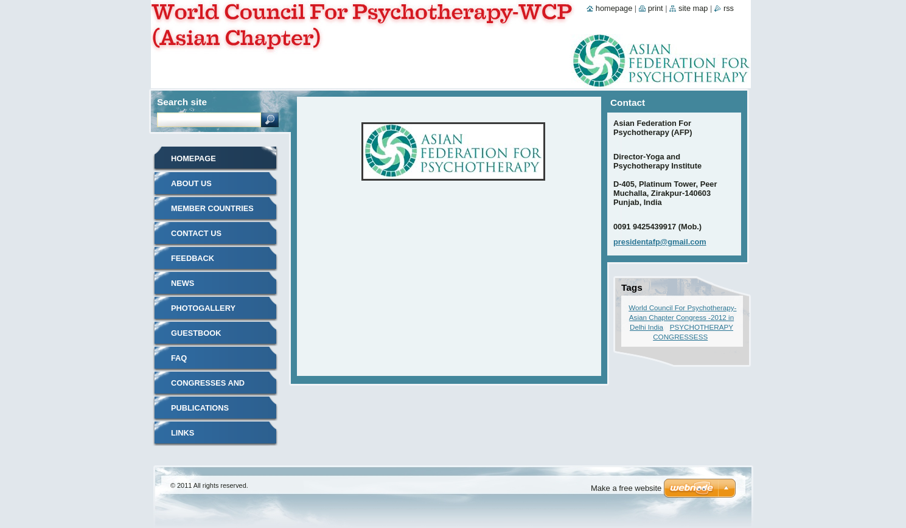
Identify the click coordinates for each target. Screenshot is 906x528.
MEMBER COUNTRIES (212, 208)
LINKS (182, 432)
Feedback (192, 258)
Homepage (193, 158)
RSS (728, 8)
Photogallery (203, 308)
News (182, 283)
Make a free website (626, 488)
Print (655, 8)
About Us (191, 183)
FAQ (179, 358)
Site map (693, 8)
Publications (200, 407)
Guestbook (196, 333)
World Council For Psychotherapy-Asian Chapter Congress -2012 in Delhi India (682, 317)
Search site (182, 102)
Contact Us (196, 233)
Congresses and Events (208, 387)
